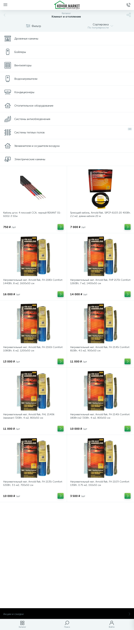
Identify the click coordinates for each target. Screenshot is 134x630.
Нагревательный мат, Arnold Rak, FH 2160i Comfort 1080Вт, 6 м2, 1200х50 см (33, 349)
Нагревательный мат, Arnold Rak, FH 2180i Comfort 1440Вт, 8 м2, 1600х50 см (32, 281)
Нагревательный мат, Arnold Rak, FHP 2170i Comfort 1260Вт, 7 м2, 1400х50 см (100, 281)
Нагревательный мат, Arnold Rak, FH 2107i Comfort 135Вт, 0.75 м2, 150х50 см (99, 483)
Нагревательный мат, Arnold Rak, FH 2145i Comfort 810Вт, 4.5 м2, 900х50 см (99, 349)
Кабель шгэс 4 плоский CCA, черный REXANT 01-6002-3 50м (32, 214)
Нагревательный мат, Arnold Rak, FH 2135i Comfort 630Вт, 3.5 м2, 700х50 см (32, 483)
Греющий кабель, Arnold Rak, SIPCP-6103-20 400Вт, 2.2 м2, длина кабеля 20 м (100, 214)
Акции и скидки (67, 614)
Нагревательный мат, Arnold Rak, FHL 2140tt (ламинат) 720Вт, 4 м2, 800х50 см (28, 416)
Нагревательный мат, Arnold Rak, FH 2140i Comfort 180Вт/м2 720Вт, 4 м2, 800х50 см (100, 416)
